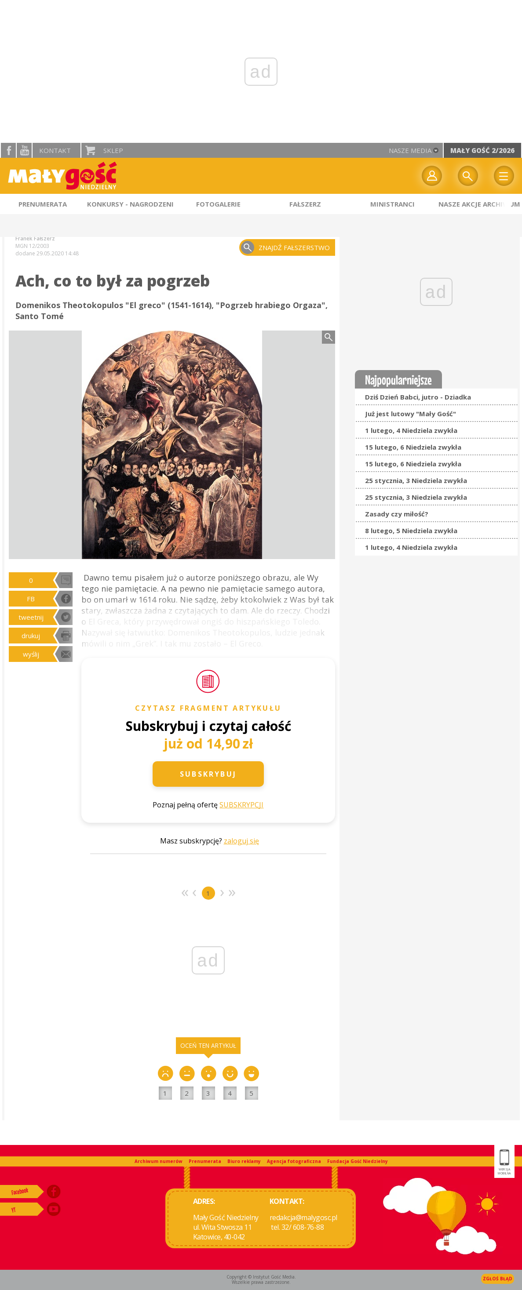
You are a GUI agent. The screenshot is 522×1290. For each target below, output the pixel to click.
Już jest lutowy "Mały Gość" (410, 414)
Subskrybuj (208, 774)
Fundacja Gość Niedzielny (357, 1161)
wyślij (31, 654)
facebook (8, 150)
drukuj (31, 635)
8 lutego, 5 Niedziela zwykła (411, 530)
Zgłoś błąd (497, 1278)
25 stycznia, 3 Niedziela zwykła (416, 480)
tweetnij (31, 617)
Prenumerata (205, 1161)
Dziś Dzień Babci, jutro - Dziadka (418, 397)
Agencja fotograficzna (294, 1161)
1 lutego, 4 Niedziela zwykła (411, 430)
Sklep (113, 150)
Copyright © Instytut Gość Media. (261, 1277)
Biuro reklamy (244, 1161)
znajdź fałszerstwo (294, 247)
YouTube (24, 150)
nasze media (410, 150)
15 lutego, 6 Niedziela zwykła (413, 447)
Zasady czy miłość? (396, 514)
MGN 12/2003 (32, 246)
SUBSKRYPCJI (241, 805)
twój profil (432, 176)
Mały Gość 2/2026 (482, 150)
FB (31, 598)
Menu (504, 176)
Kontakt (55, 150)
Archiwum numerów (159, 1161)
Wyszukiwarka (468, 176)
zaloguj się (241, 841)
